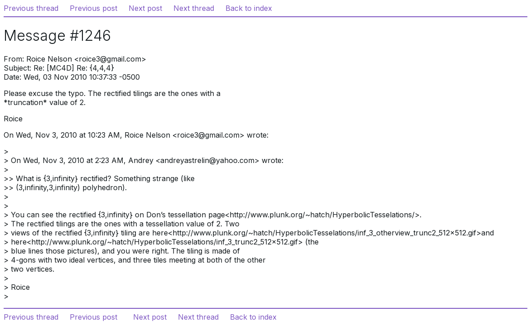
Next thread (193, 8)
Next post (145, 8)
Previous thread (31, 8)
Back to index (248, 8)
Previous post (93, 8)
